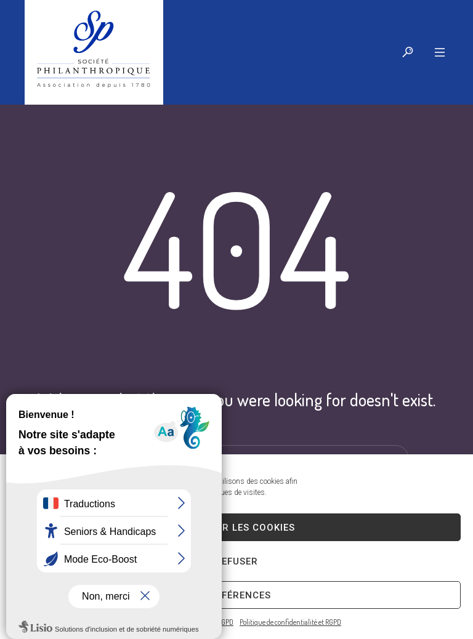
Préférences (237, 595)
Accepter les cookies (236, 527)
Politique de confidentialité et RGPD (290, 622)
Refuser (236, 561)
